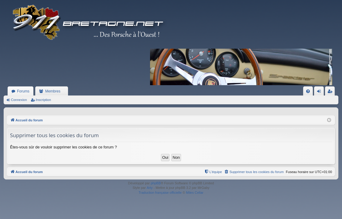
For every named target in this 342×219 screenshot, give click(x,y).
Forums (23, 91)
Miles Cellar (194, 192)
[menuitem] (308, 91)
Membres (52, 91)
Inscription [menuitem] (331, 92)
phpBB (156, 183)
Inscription (43, 100)
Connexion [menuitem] (320, 92)
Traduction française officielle (160, 192)
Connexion (19, 100)
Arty (150, 187)
